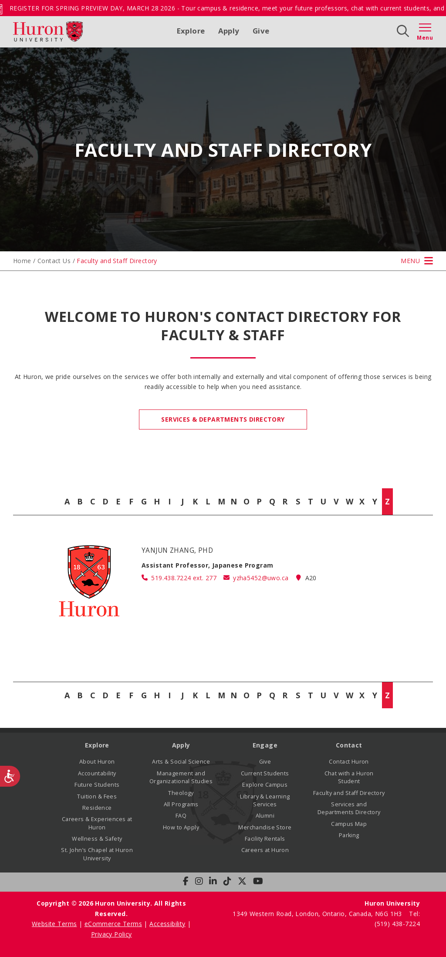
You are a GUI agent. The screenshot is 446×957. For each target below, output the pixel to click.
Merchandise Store (264, 827)
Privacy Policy (111, 934)
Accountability (97, 773)
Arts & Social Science (181, 761)
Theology (180, 793)
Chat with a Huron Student (349, 777)
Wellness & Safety (97, 838)
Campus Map (349, 824)
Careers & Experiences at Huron (97, 823)
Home (22, 261)
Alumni (265, 815)
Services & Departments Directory (222, 419)
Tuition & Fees (97, 796)
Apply (229, 31)
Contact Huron (348, 761)
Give (261, 31)
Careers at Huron (265, 850)
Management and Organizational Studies (181, 777)
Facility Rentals (265, 838)
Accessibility (167, 924)
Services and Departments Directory (349, 808)
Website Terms (54, 924)
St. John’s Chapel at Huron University (97, 854)
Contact (349, 745)
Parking (349, 835)
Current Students (265, 773)
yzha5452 (260, 578)
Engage (265, 745)
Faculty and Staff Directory (349, 793)
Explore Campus (264, 784)
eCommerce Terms (113, 924)
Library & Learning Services (265, 800)
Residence (97, 808)
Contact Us (54, 261)
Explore (191, 31)
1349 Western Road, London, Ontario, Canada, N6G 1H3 (318, 914)
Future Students (96, 784)
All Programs (181, 804)
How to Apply (181, 827)
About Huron (97, 761)
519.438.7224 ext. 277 (183, 578)
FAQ (181, 815)
